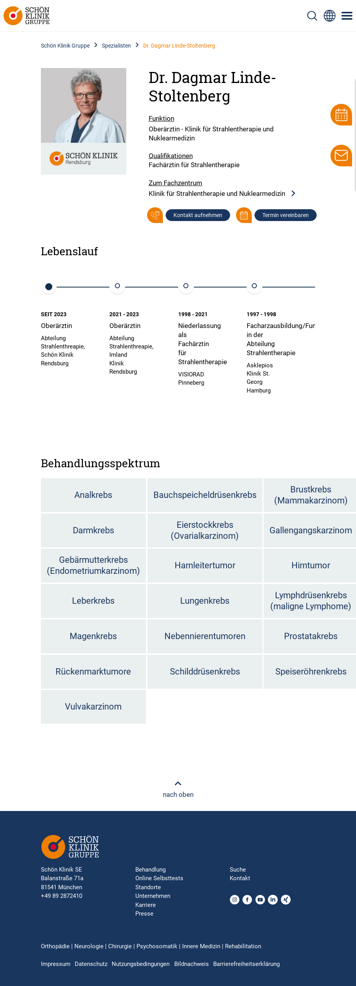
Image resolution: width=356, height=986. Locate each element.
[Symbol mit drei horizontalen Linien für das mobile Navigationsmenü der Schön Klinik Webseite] (347, 16)
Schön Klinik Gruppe (65, 45)
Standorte (148, 887)
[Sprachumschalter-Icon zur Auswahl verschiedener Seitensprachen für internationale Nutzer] (330, 16)
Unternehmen (152, 895)
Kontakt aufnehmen (197, 215)
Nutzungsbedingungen (141, 964)
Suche (238, 869)
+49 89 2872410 (61, 895)
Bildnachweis (191, 964)
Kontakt (240, 878)
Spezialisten (116, 45)
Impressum (55, 964)
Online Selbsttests (159, 878)
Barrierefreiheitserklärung (246, 964)
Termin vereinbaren (285, 215)
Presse (144, 913)
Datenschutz (91, 964)
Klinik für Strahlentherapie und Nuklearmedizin (222, 194)
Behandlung (150, 869)
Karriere (145, 905)
